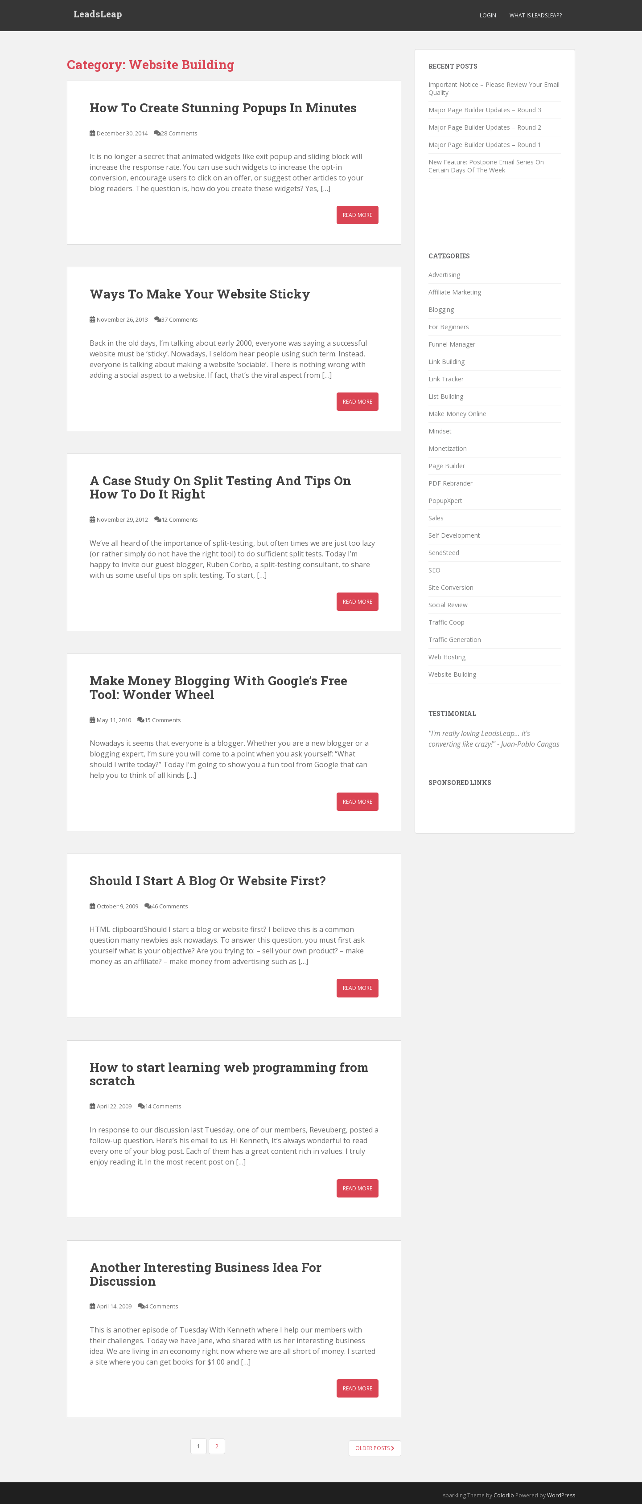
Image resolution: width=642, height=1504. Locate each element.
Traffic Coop (446, 622)
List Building (445, 396)
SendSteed (443, 552)
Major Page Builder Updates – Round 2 (484, 127)
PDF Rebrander (450, 483)
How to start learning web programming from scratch (229, 1074)
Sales (436, 518)
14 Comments (163, 1106)
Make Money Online (457, 413)
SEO (434, 570)
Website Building (452, 674)
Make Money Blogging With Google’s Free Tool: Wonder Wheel (218, 687)
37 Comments (179, 319)
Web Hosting (446, 657)
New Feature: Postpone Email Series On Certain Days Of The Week (486, 166)
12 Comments (179, 519)
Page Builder (446, 466)
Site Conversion (450, 587)
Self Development (454, 535)
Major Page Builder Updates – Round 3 (484, 110)
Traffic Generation (454, 639)
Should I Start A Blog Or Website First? (207, 880)
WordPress (561, 1495)
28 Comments (179, 133)
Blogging (441, 309)
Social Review (448, 605)
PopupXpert (445, 500)
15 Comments (162, 720)
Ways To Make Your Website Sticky (200, 294)
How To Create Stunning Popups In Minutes (223, 107)
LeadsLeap (98, 15)
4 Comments (161, 1306)
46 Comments (170, 906)
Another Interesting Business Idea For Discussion (205, 1274)
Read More (357, 215)
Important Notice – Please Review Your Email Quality (494, 88)
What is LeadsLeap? (536, 15)
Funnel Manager (451, 344)
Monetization (447, 448)
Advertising (444, 274)
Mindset (440, 431)
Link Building (446, 361)
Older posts (375, 1448)
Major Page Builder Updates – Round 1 (484, 144)
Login (488, 15)
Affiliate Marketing (454, 292)
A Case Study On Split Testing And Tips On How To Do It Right (220, 487)
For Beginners (448, 327)
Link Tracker (446, 379)
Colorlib (504, 1495)
